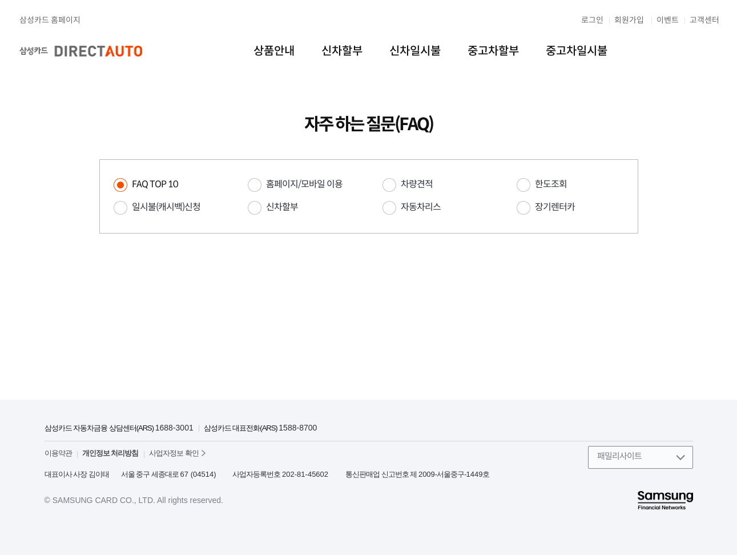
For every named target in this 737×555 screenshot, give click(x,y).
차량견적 (417, 184)
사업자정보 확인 (174, 453)
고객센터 (704, 20)
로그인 (592, 20)
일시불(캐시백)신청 (166, 207)
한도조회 (551, 184)
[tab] (167, 184)
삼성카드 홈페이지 (49, 20)
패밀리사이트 (619, 456)
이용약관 (58, 453)
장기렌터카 (555, 207)
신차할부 (282, 207)
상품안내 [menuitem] (274, 51)
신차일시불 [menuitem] (415, 51)
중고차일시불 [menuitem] (576, 51)
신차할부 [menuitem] (342, 51)
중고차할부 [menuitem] (493, 51)
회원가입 (629, 20)
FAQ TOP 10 (155, 184)
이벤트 (668, 20)
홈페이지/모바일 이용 (304, 184)
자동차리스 (421, 207)
